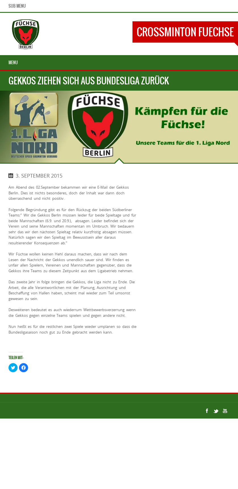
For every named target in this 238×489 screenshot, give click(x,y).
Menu (13, 62)
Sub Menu (17, 6)
